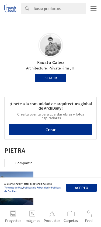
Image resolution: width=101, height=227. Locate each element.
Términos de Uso (13, 187)
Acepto (81, 187)
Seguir (50, 77)
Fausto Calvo (50, 62)
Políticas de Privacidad (36, 187)
